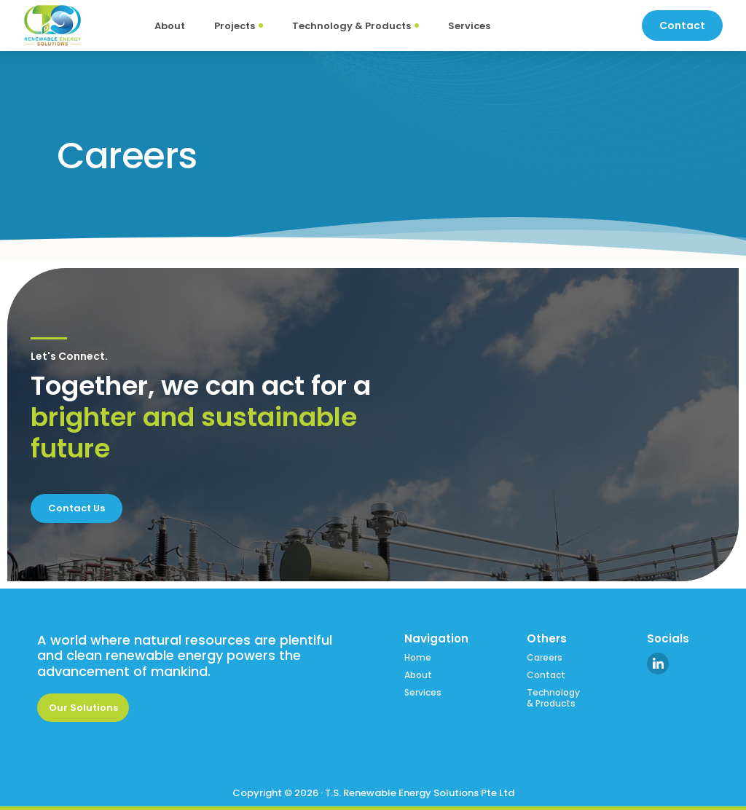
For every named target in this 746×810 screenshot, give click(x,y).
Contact (546, 675)
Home (417, 658)
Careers (544, 658)
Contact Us (76, 508)
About (418, 675)
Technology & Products (553, 698)
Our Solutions (83, 708)
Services (422, 693)
